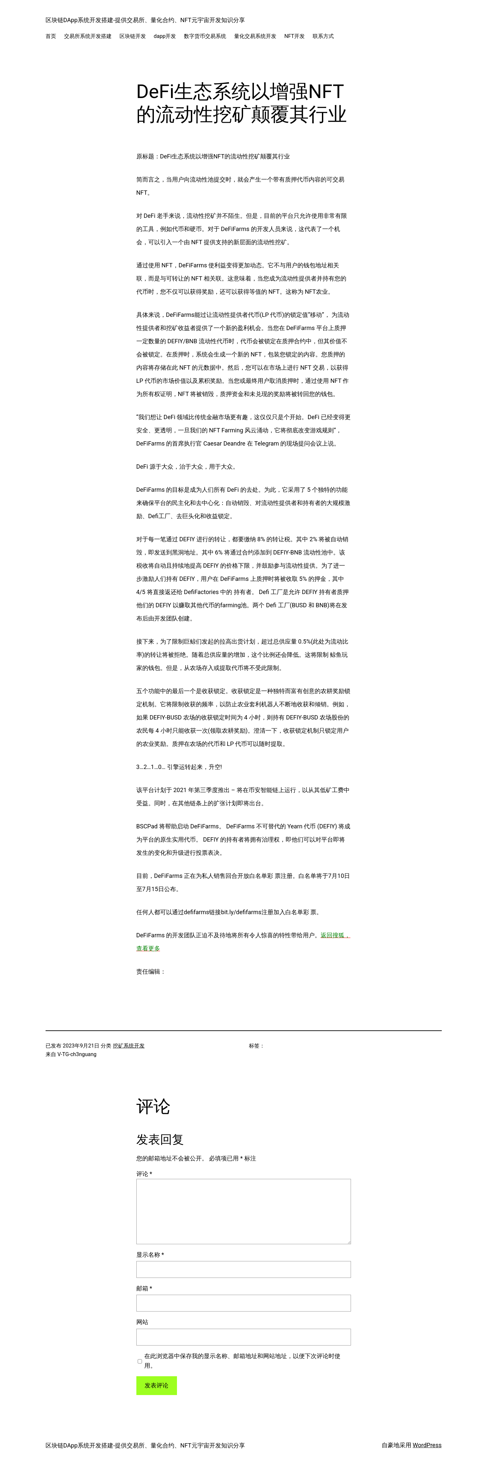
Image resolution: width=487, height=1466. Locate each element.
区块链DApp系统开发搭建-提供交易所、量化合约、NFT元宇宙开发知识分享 (145, 20)
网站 (142, 1321)
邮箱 (144, 1288)
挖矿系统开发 (129, 1046)
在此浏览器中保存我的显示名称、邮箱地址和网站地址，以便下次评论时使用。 (242, 1360)
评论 (144, 1173)
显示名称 (150, 1254)
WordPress (427, 1445)
